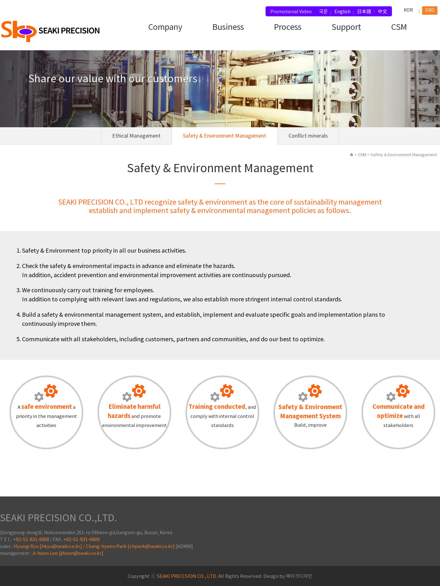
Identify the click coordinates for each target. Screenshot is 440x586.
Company (165, 27)
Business (228, 27)
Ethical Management (136, 136)
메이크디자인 (299, 576)
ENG (429, 10)
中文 (382, 11)
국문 (323, 11)
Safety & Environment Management (224, 136)
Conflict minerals (308, 136)
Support (346, 27)
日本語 (364, 11)
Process (287, 27)
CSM (399, 27)
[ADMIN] (184, 546)
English (342, 11)
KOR (408, 10)
